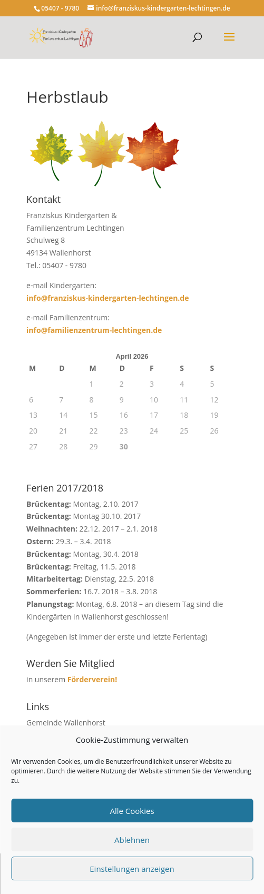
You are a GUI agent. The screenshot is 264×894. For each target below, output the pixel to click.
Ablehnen (132, 839)
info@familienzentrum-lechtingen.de (94, 330)
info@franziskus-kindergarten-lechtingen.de (107, 298)
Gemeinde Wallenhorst (65, 723)
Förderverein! (92, 679)
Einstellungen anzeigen (132, 868)
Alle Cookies (132, 810)
